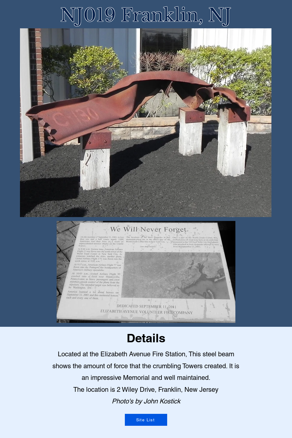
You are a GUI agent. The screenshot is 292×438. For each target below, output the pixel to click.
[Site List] (146, 420)
